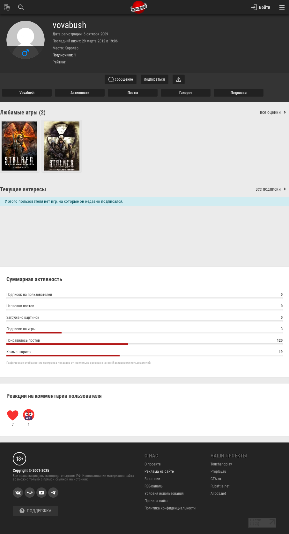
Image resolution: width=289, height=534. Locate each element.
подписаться (154, 79)
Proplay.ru (218, 471)
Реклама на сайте (159, 471)
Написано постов (144, 307)
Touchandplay (221, 464)
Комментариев (144, 352)
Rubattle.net (220, 486)
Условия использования (164, 493)
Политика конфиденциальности (170, 508)
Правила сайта (156, 501)
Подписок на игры (144, 329)
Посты (133, 93)
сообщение (120, 79)
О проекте (152, 464)
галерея (185, 93)
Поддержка (35, 511)
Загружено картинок (144, 318)
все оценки (274, 112)
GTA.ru (216, 479)
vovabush (69, 25)
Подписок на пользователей (144, 295)
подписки (239, 93)
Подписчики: (64, 55)
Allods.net (218, 493)
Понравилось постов (144, 341)
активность (79, 93)
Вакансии (152, 479)
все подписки (272, 189)
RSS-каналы (153, 486)
